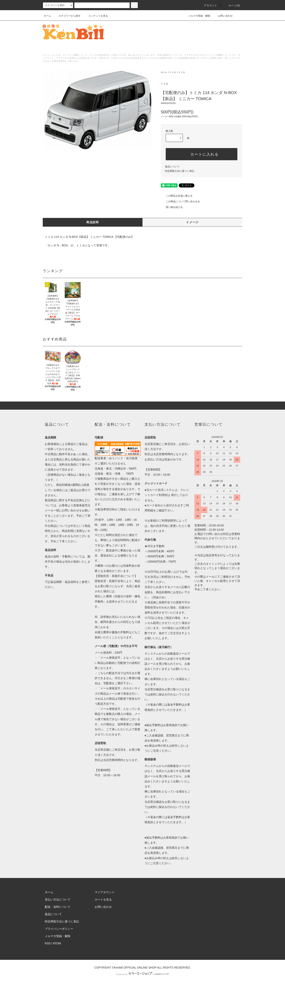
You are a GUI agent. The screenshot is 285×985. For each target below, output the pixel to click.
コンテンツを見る (95, 15)
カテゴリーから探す (67, 15)
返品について (172, 166)
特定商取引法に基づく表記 (179, 171)
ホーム (47, 15)
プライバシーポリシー (59, 928)
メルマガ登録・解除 (196, 15)
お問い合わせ (223, 15)
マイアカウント (105, 892)
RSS (48, 943)
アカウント (208, 5)
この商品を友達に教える (177, 195)
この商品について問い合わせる (180, 201)
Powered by (142, 974)
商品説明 (92, 222)
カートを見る (103, 899)
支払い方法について (57, 899)
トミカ (173, 72)
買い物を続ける (172, 207)
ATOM (57, 943)
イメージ (192, 222)
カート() (232, 5)
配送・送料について (57, 906)
